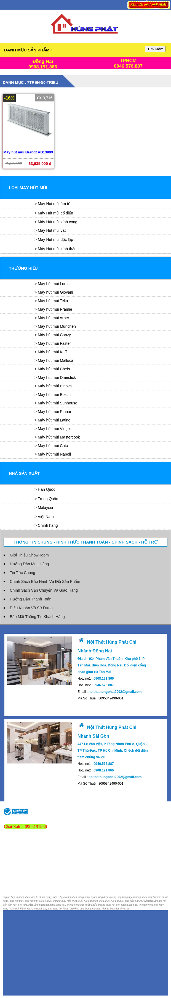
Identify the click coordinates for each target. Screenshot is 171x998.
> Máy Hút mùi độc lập (53, 239)
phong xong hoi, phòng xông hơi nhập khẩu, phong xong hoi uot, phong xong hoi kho (95, 904)
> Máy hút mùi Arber (51, 318)
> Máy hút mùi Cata (51, 445)
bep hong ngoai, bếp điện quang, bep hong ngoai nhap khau (114, 896)
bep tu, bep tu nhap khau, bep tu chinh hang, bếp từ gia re (35, 896)
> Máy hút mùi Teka (51, 301)
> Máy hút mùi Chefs (52, 369)
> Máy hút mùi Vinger (52, 428)
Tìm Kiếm (155, 49)
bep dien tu (74, 896)
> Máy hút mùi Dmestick (55, 377)
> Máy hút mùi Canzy (52, 335)
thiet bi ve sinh (122, 908)
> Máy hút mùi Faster (52, 343)
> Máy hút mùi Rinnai (52, 411)
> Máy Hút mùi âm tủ (52, 204)
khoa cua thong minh (85, 908)
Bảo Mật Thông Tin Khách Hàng (37, 616)
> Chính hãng (46, 525)
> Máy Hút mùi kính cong (55, 222)
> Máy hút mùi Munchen (55, 326)
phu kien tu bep (105, 908)
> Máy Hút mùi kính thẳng (56, 249)
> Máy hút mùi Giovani (53, 292)
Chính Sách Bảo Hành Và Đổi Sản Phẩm (45, 581)
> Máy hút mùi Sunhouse (55, 403)
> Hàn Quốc (44, 489)
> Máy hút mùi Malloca (53, 360)
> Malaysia (43, 507)
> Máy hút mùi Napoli (52, 454)
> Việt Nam (44, 516)
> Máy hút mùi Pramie (53, 309)
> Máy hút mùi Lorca (52, 284)
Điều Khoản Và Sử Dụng (31, 608)
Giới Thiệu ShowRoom (29, 555)
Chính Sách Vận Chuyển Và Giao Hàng (44, 590)
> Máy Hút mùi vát (50, 230)
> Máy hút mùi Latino (52, 420)
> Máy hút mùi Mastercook (57, 437)
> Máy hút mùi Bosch (52, 394)
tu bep (70, 908)
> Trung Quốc (46, 499)
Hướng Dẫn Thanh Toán (30, 599)
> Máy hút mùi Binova (53, 386)
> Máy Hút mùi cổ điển (53, 213)
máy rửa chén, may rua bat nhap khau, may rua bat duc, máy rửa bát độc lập (105, 900)
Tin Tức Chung (22, 572)
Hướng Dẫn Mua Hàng (29, 564)
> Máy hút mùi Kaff (50, 352)
